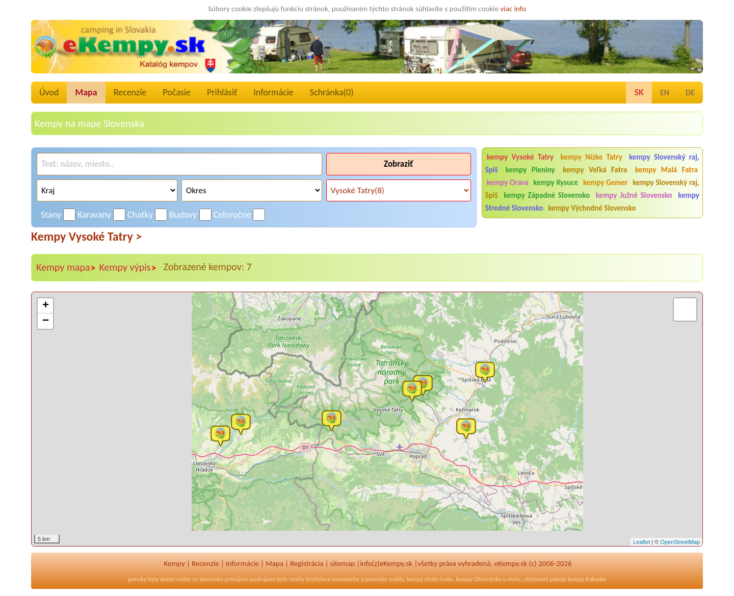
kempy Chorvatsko (479, 579)
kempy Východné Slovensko (592, 208)
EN (664, 92)
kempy (415, 579)
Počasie (177, 92)
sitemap (342, 563)
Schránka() (332, 92)
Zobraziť (398, 164)
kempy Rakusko (587, 579)
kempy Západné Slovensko (547, 195)
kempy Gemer (605, 182)
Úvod (49, 92)
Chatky (140, 214)
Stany (51, 214)
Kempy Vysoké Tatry (86, 236)
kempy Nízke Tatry (591, 157)
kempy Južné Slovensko (634, 195)
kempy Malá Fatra (666, 169)
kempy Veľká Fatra (595, 169)
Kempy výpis (128, 267)
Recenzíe (130, 92)
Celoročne (232, 214)
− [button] (45, 321)
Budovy (183, 214)
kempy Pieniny (530, 169)
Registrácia (307, 563)
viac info (514, 8)
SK (638, 92)
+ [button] (45, 306)
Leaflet (641, 542)
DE (690, 92)
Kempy (174, 563)
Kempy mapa (66, 267)
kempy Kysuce (555, 182)
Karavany (94, 214)
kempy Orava (508, 182)
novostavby (345, 579)
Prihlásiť (222, 92)
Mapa (86, 92)
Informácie (273, 92)
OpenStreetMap (680, 542)
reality (183, 579)
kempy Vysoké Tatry (520, 157)
